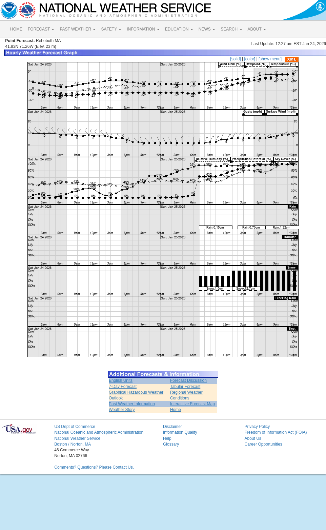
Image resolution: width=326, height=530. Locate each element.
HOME (16, 29)
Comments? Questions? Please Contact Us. (94, 467)
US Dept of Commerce (74, 426)
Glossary (171, 444)
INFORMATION (143, 29)
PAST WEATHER (78, 29)
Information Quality (180, 432)
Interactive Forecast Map (192, 403)
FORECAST (41, 29)
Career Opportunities (263, 444)
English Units (121, 380)
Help (167, 438)
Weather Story (122, 409)
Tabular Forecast (185, 386)
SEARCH (231, 29)
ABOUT (257, 29)
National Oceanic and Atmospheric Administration (98, 432)
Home (175, 409)
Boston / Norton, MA (72, 444)
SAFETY (111, 29)
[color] (249, 59)
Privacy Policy (257, 426)
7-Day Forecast (123, 386)
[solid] (235, 59)
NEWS (207, 29)
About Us (252, 438)
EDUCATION (179, 29)
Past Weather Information (132, 403)
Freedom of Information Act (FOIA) (275, 432)
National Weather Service (77, 438)
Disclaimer (172, 426)
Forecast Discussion (188, 380)
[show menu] (270, 59)
